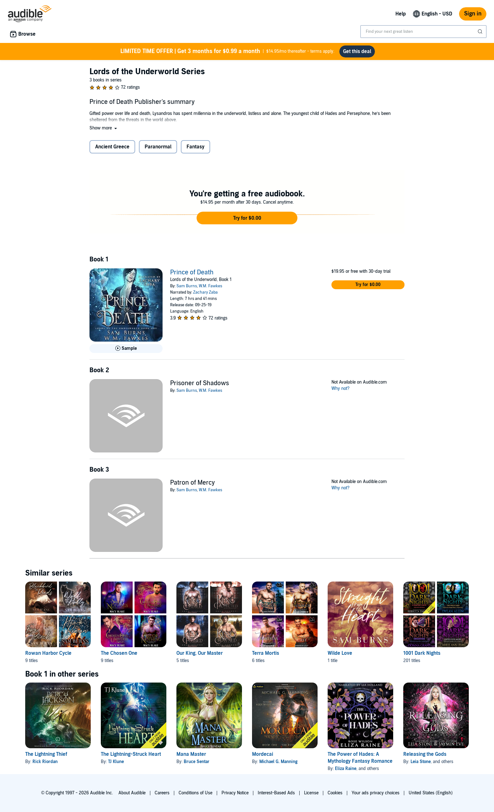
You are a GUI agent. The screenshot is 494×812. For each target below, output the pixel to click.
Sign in (472, 13)
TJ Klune (116, 761)
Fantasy (195, 147)
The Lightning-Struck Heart (131, 754)
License (311, 793)
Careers (162, 793)
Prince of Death (192, 272)
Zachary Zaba (205, 292)
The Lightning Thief (46, 754)
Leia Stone (421, 761)
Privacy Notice (235, 793)
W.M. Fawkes (210, 286)
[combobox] (423, 31)
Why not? (340, 388)
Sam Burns (186, 286)
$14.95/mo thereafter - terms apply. (227, 51)
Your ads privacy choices (375, 793)
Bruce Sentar (197, 761)
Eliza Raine (345, 768)
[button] (103, 128)
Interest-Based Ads (276, 793)
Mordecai (262, 754)
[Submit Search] (480, 31)
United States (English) (431, 793)
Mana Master (191, 754)
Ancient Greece (112, 147)
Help (400, 14)
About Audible (132, 793)
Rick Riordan (45, 761)
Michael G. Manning (278, 761)
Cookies (335, 793)
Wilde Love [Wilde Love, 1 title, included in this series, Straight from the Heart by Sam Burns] (340, 653)
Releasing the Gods (424, 754)
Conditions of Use (195, 793)
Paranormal (158, 147)
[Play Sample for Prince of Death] (126, 348)
